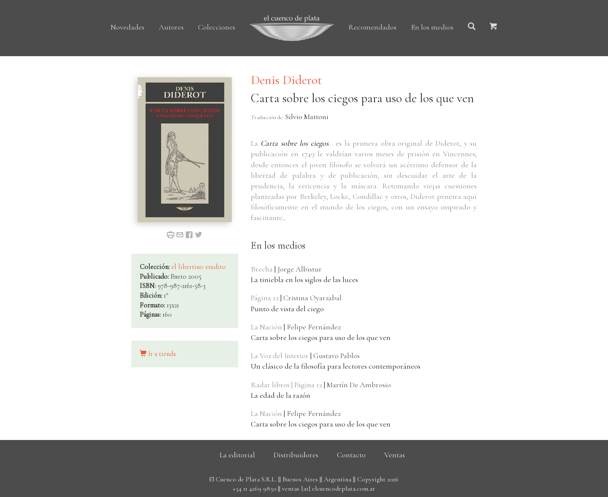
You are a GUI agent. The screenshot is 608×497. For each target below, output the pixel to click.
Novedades (127, 27)
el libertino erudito (198, 267)
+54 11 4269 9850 (254, 488)
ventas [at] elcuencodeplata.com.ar (328, 488)
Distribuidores (296, 454)
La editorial (237, 454)
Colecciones (216, 27)
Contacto (351, 454)
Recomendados (372, 27)
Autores (171, 27)
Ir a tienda (158, 354)
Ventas (394, 454)
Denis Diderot (286, 80)
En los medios (432, 27)
